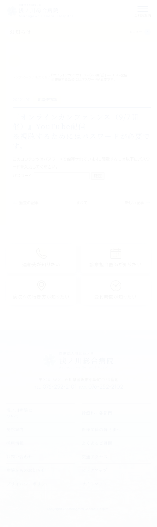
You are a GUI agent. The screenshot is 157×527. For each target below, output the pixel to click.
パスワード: (51, 175)
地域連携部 (47, 99)
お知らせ (20, 31)
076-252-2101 (55, 386)
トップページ (22, 77)
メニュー (135, 32)
